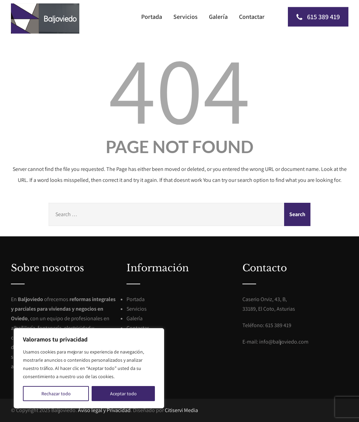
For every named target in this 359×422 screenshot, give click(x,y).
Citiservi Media (181, 410)
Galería (218, 17)
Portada (151, 17)
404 (179, 88)
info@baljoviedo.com (283, 341)
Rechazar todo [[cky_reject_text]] (56, 393)
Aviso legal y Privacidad (104, 410)
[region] (89, 368)
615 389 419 (318, 16)
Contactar (252, 17)
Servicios (185, 17)
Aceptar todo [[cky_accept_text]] (123, 393)
